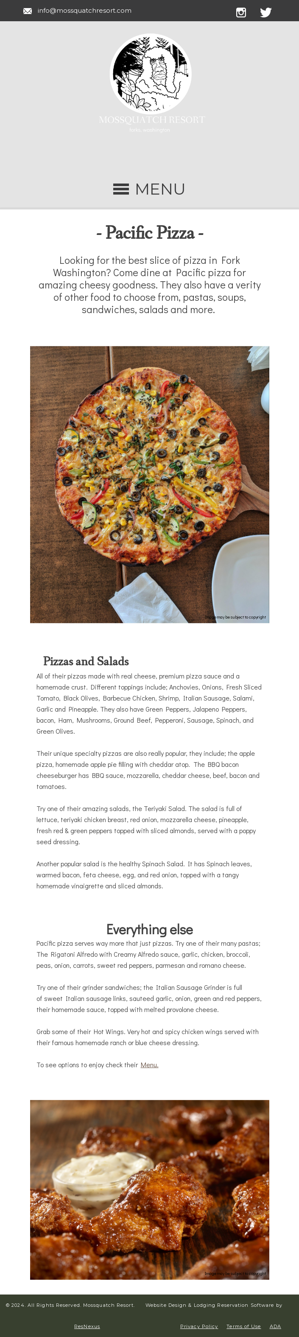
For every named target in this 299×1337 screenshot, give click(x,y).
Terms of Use (243, 1326)
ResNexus (87, 1326)
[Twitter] (271, 11)
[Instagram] (247, 11)
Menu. (150, 1064)
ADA (275, 1326)
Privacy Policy (199, 1326)
